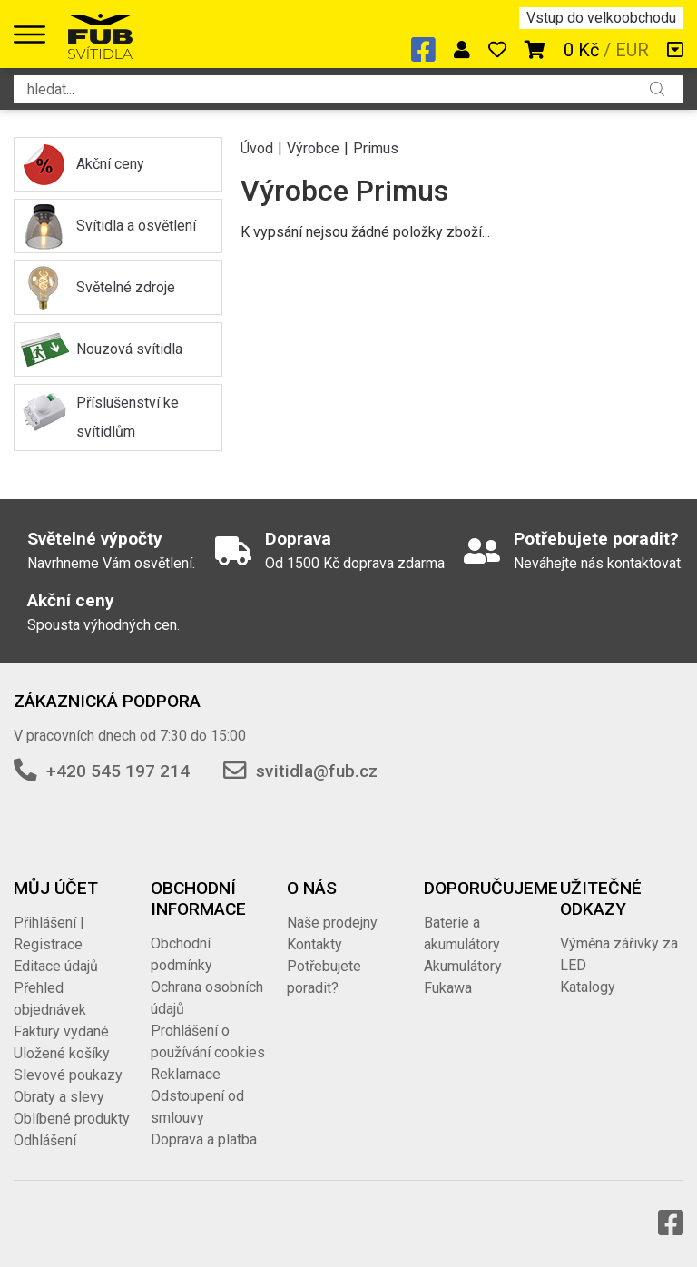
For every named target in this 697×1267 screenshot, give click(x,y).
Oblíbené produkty (72, 1118)
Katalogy (587, 987)
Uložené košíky (62, 1053)
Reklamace (186, 1074)
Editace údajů (56, 966)
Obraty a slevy (59, 1096)
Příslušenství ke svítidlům (127, 417)
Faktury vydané (61, 1031)
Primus (375, 148)
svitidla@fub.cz (317, 771)
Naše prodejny (332, 922)
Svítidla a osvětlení (136, 225)
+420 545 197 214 (118, 771)
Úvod (257, 148)
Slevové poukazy (68, 1075)
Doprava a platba (204, 1139)
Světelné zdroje (125, 287)
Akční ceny (110, 163)
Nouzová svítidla (129, 349)
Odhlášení (45, 1140)
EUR (632, 50)
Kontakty (314, 944)
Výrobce (313, 148)
